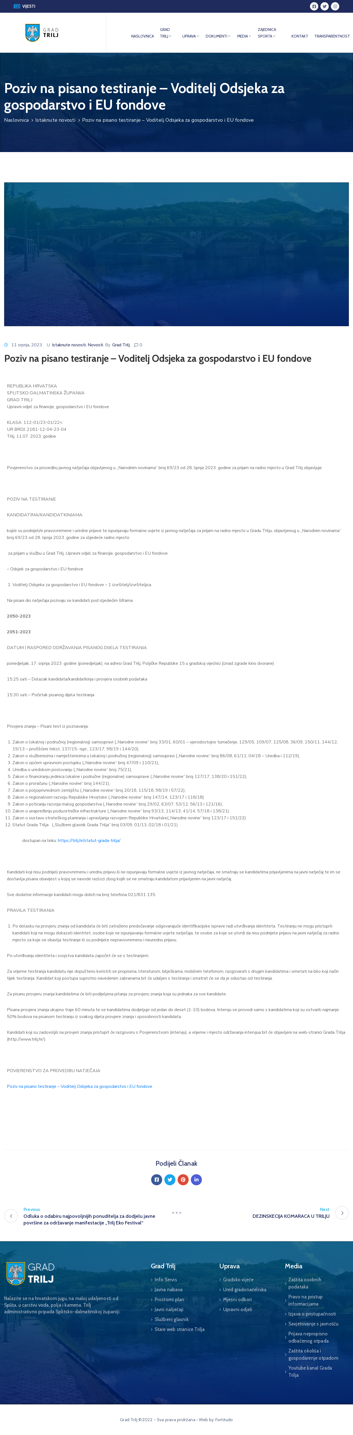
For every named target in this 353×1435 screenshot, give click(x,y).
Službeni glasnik (172, 1319)
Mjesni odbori (237, 1299)
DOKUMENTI (218, 36)
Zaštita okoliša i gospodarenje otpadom (313, 1354)
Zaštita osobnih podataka (304, 1283)
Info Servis (166, 1279)
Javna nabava (169, 1289)
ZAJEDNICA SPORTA (267, 33)
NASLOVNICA (142, 36)
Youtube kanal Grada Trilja (310, 1371)
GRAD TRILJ (166, 33)
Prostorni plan (169, 1299)
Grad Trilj (121, 345)
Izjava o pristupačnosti (312, 1314)
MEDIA (244, 36)
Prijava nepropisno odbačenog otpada (308, 1337)
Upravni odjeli (237, 1309)
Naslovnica (16, 120)
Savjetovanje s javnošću (313, 1324)
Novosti (95, 345)
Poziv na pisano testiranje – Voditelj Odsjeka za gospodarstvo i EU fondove (79, 1086)
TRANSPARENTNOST (332, 36)
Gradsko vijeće (238, 1279)
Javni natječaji (169, 1309)
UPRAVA (191, 36)
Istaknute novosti (55, 120)
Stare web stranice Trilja (180, 1329)
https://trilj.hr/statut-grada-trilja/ (89, 841)
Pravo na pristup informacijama (305, 1300)
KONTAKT (300, 36)
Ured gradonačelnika (245, 1289)
